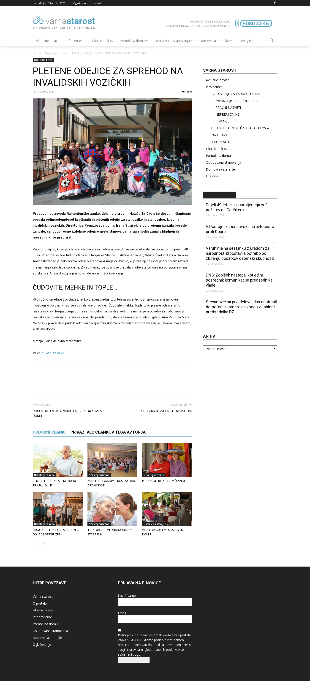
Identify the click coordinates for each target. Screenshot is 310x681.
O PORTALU (220, 142)
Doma (37, 53)
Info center (214, 87)
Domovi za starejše (155, 524)
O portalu (40, 603)
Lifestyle (212, 176)
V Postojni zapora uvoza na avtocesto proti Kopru (240, 229)
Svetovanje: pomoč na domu (236, 100)
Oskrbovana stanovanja (223, 162)
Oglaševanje (42, 644)
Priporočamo (42, 617)
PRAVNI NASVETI (228, 107)
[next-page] (43, 543)
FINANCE (222, 121)
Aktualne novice (217, 80)
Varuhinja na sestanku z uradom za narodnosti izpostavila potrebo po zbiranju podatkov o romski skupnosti (240, 253)
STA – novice (219, 195)
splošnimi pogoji (130, 654)
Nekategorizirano (56, 53)
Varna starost (43, 596)
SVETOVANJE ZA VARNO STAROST (236, 94)
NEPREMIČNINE (227, 114)
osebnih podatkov (166, 649)
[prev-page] (35, 543)
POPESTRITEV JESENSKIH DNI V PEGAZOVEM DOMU (68, 413)
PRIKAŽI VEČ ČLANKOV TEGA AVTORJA (108, 432)
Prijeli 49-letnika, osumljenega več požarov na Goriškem (236, 207)
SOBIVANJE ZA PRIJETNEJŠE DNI (166, 411)
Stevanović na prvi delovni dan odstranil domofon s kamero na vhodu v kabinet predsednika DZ (241, 306)
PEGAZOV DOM (52, 353)
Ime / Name (127, 595)
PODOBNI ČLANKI (49, 432)
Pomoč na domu (218, 155)
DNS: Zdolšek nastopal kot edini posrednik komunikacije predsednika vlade (239, 280)
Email (122, 613)
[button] (271, 40)
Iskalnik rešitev (216, 149)
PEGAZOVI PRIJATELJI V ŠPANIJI (163, 481)
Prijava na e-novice (134, 660)
